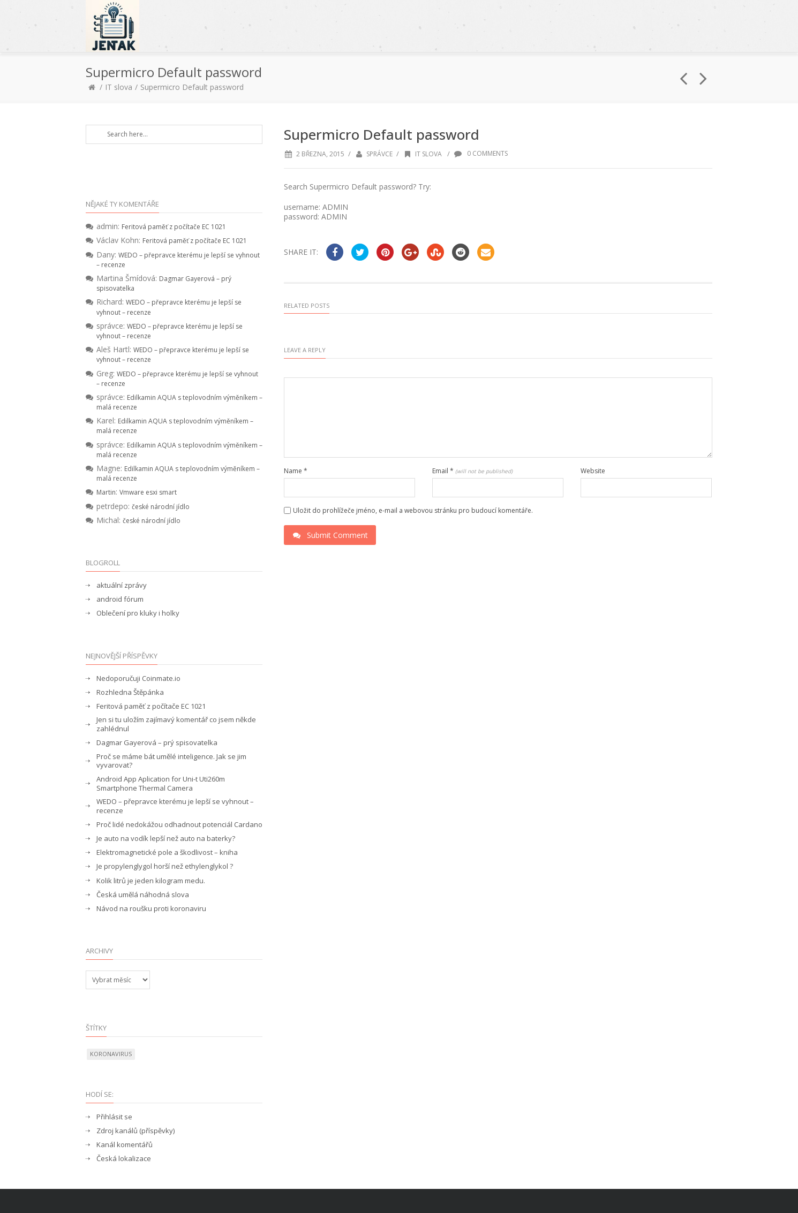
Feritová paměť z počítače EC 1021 (174, 226)
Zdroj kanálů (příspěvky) (135, 1130)
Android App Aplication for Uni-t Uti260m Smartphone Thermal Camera (160, 784)
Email (472, 471)
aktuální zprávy (121, 585)
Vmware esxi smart (148, 492)
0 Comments (481, 153)
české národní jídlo (161, 506)
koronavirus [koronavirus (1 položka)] (111, 1054)
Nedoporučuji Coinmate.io (138, 678)
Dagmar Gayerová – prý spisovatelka (156, 742)
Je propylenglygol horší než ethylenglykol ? (164, 866)
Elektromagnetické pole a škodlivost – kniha (167, 852)
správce (379, 153)
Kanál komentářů (124, 1144)
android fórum (120, 599)
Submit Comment (330, 535)
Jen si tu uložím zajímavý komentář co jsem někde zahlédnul (176, 724)
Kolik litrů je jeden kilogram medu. (150, 880)
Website (593, 471)
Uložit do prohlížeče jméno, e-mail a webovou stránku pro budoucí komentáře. (413, 510)
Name (295, 471)
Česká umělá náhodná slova (142, 894)
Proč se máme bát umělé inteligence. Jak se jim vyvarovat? (171, 761)
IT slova (118, 87)
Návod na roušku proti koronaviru (151, 908)
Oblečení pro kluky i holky (137, 613)
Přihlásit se (114, 1116)
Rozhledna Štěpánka (130, 692)
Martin (106, 492)
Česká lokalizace (123, 1158)
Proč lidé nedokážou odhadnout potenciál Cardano (179, 824)
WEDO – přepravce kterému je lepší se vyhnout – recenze (175, 806)
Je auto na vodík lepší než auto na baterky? (165, 838)
